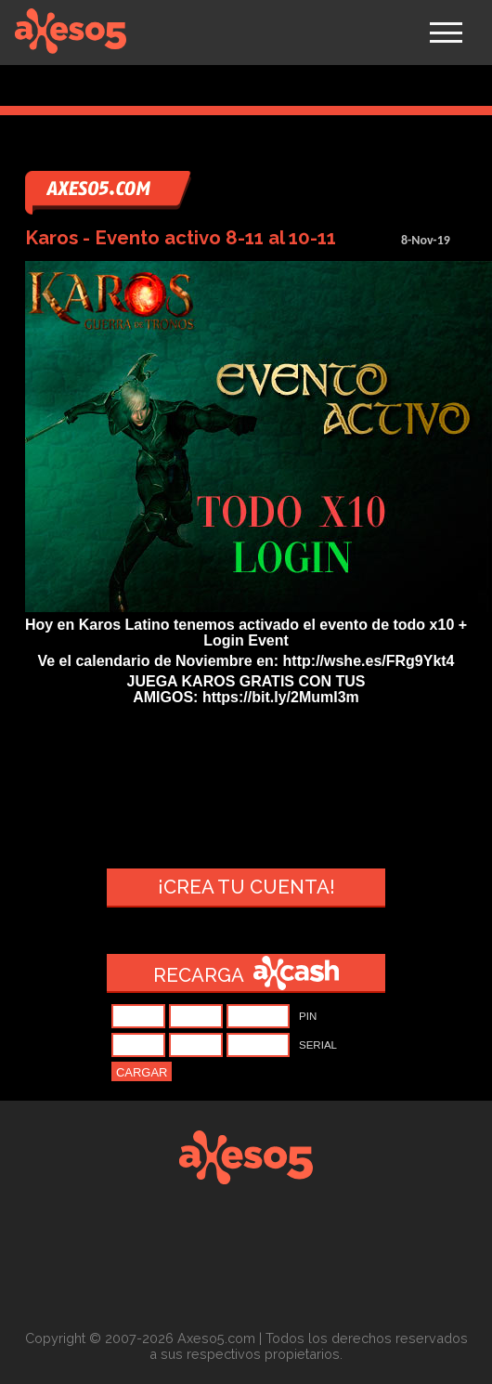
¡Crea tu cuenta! (246, 887)
